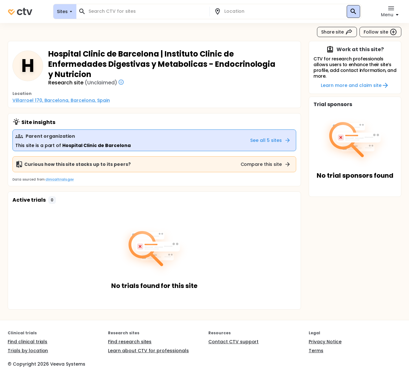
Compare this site (266, 164)
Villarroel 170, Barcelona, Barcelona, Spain (61, 100)
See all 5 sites (270, 140)
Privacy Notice (325, 342)
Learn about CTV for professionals (148, 350)
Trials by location (28, 350)
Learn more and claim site (355, 85)
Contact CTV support (233, 342)
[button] (52, 200)
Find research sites (129, 342)
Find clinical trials (27, 342)
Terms (316, 350)
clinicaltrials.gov (59, 179)
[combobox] (147, 11)
